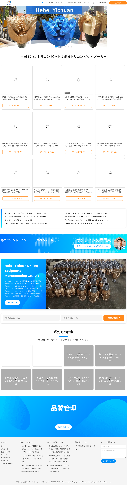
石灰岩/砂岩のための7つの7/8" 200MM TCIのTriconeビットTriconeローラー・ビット (78, 192)
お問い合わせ (114, 318)
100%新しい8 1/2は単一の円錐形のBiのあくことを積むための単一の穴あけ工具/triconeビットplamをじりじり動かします (87, 214)
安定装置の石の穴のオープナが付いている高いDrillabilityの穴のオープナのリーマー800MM (78, 145)
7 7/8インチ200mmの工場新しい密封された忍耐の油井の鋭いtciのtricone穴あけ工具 (26, 224)
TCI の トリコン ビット (27, 442)
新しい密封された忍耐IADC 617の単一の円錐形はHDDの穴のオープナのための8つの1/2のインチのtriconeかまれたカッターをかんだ (87, 217)
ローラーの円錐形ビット (55, 442)
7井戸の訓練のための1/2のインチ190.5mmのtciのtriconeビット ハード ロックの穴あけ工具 (87, 220)
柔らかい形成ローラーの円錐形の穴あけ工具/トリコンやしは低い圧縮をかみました (47, 192)
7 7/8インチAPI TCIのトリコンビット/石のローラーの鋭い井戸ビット (32, 459)
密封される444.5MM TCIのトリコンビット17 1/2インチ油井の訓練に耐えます (59, 468)
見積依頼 (118, 3)
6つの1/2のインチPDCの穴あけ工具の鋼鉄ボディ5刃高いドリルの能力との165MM (26, 214)
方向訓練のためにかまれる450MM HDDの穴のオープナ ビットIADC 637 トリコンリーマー (109, 145)
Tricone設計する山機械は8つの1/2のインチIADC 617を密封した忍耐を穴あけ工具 (109, 192)
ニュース (4, 455)
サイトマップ (5, 458)
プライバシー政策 (7, 463)
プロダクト (4, 449)
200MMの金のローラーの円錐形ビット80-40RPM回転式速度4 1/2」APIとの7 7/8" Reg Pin (59, 459)
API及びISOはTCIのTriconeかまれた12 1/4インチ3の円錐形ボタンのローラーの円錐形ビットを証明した (78, 99)
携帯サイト (4, 460)
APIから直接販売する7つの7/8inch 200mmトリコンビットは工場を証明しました (87, 224)
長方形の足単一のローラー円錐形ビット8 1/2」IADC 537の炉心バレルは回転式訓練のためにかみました (59, 449)
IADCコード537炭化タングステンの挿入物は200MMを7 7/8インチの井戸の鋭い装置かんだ (32, 468)
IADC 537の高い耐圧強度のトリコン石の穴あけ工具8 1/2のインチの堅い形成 (15, 99)
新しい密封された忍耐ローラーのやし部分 (18, 220)
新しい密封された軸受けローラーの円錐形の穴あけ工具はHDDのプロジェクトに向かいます (26, 217)
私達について (5, 452)
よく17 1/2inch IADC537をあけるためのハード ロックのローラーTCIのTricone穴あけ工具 (31, 449)
